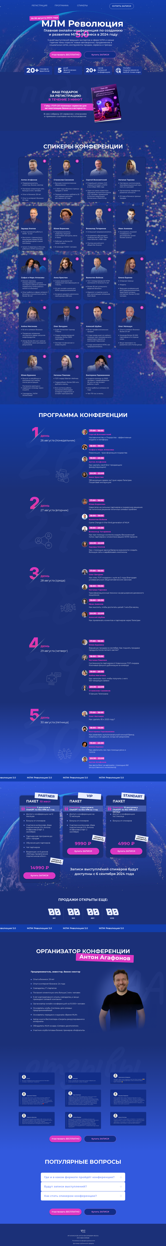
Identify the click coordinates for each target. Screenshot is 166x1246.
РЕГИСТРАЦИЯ (39, 5)
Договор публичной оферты (83, 1243)
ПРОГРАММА (61, 5)
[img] (74, 1231)
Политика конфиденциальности (83, 1240)
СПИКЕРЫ (82, 5)
